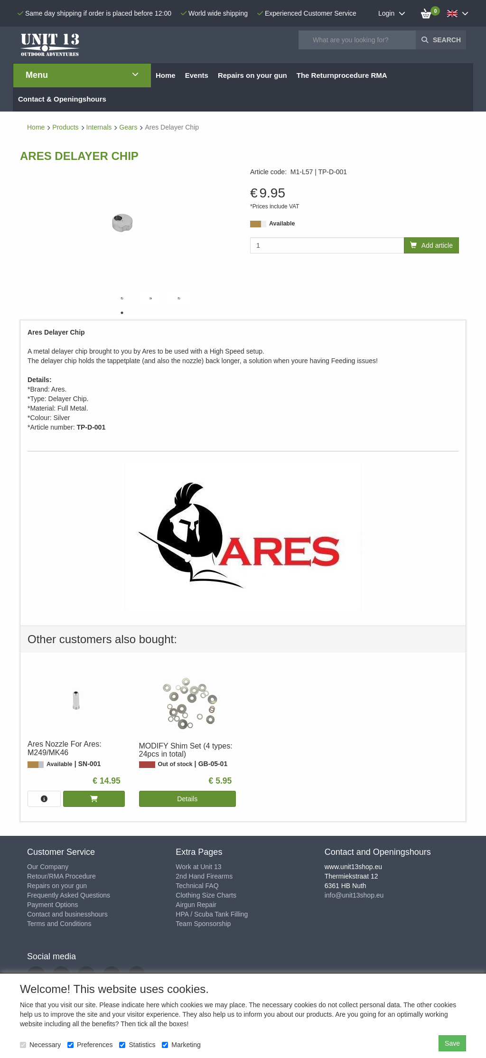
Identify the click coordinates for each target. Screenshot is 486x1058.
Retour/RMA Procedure (61, 876)
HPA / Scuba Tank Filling (212, 914)
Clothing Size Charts (206, 895)
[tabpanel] (122, 298)
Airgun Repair (196, 904)
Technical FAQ (197, 885)
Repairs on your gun (57, 885)
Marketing (181, 1045)
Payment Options (52, 904)
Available (282, 223)
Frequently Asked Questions (68, 895)
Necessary (40, 1045)
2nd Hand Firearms (204, 876)
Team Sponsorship (203, 923)
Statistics (137, 1045)
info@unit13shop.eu (354, 895)
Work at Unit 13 (198, 867)
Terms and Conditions (59, 923)
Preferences (89, 1045)
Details (187, 799)
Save (452, 1043)
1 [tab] (122, 313)
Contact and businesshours (67, 914)
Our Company (47, 867)
